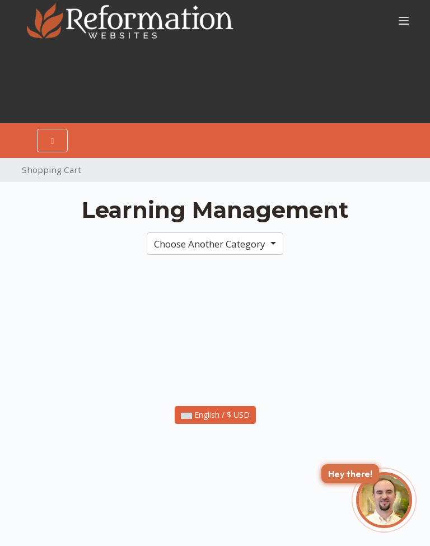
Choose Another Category (211, 243)
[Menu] (404, 21)
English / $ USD (215, 414)
